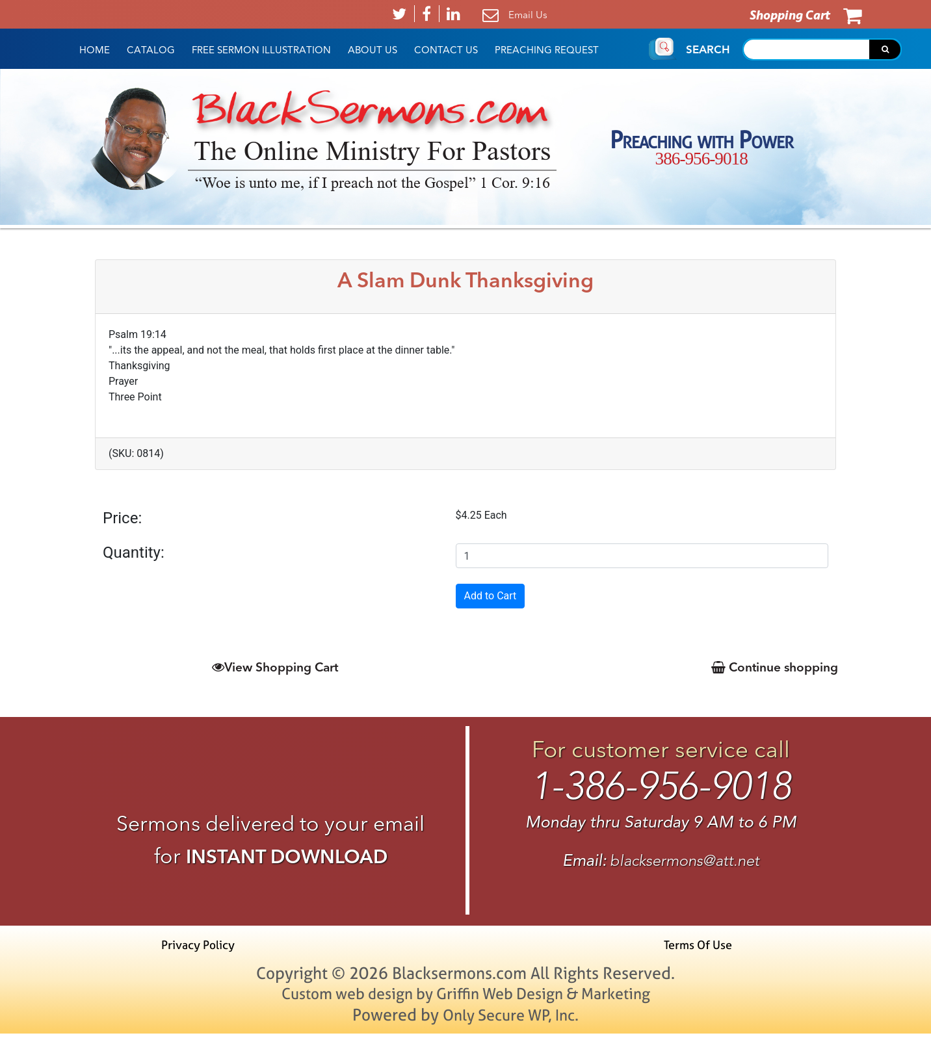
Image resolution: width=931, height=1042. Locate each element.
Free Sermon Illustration (261, 50)
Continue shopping (770, 667)
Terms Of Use (693, 951)
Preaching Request (547, 50)
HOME (94, 50)
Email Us (527, 14)
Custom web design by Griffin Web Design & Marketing (466, 1001)
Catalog (151, 50)
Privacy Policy (202, 951)
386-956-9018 (701, 159)
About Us (372, 50)
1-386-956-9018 (661, 790)
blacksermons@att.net (684, 866)
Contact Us (446, 50)
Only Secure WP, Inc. (511, 1023)
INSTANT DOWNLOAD (286, 857)
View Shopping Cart (274, 667)
